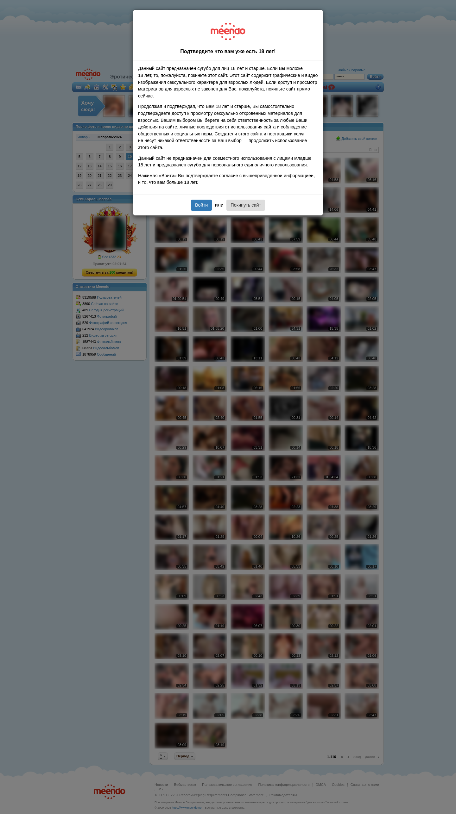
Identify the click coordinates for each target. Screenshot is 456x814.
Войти (201, 205)
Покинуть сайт (246, 205)
